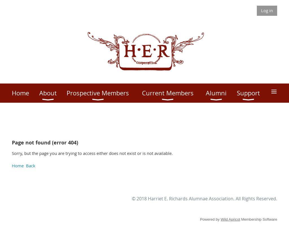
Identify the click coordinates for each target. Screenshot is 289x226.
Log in (267, 10)
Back (30, 165)
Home (18, 165)
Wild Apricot (230, 219)
